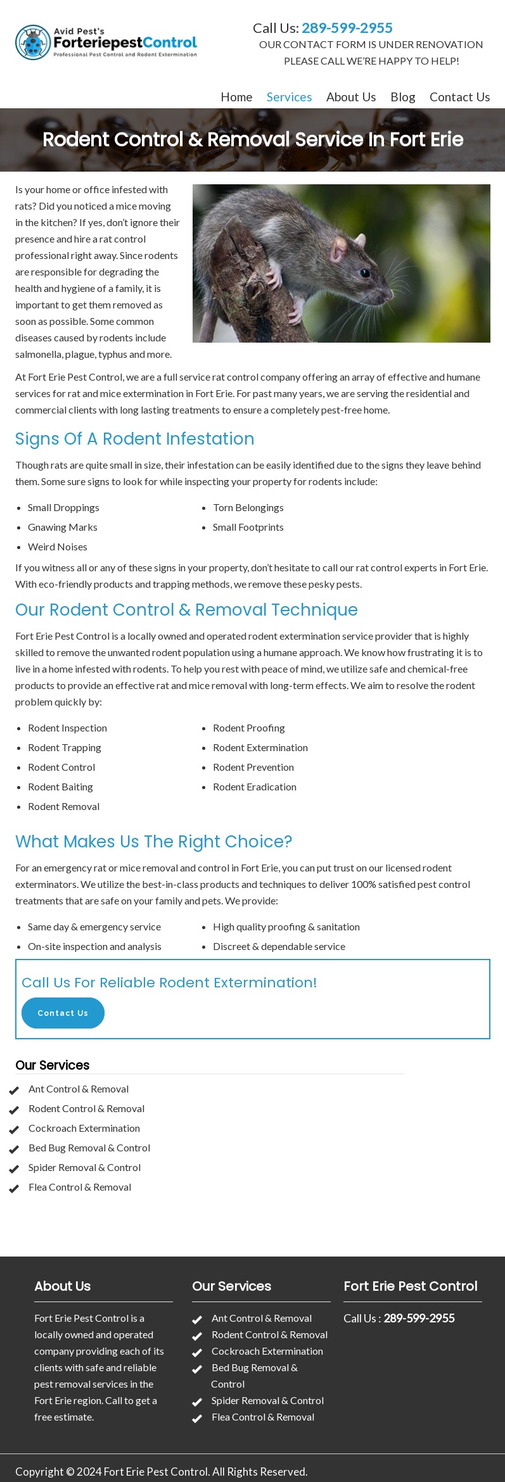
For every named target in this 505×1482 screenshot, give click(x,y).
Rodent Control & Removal (86, 1108)
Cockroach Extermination (84, 1128)
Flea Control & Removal (80, 1187)
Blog (403, 96)
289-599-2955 (347, 27)
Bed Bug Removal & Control (89, 1147)
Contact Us (460, 96)
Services (289, 96)
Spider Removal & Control (85, 1167)
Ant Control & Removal (79, 1088)
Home (237, 96)
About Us (351, 96)
